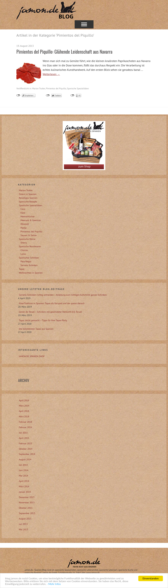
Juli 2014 (23, 464)
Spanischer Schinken (29, 257)
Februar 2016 (25, 427)
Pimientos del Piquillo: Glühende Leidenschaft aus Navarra (64, 51)
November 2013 (27, 502)
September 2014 (27, 454)
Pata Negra (26, 261)
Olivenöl (25, 224)
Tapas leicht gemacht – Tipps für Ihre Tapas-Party (43, 320)
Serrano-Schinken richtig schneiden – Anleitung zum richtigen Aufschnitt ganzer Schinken (63, 294)
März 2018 (24, 416)
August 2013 (25, 518)
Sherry (24, 242)
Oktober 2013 (25, 507)
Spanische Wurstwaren (30, 246)
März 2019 (24, 405)
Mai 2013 (23, 529)
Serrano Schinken (29, 265)
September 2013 (27, 513)
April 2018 (24, 411)
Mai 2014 (23, 475)
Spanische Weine (27, 239)
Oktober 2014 (25, 448)
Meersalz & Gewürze (31, 220)
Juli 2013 (23, 524)
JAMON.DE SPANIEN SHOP (32, 356)
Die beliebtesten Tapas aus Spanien (36, 328)
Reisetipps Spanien (28, 197)
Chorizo (24, 250)
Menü (84, 24)
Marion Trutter (38, 88)
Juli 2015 (23, 432)
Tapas (21, 269)
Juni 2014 (23, 470)
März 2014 (24, 486)
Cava (23, 209)
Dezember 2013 (26, 497)
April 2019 (24, 400)
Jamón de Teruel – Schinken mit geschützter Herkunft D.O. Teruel (50, 311)
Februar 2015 (25, 443)
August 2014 (25, 459)
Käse (23, 212)
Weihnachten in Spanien (30, 272)
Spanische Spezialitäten (78, 88)
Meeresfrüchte (27, 216)
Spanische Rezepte (28, 201)
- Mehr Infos (54, 584)
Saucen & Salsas (29, 235)
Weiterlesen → (51, 74)
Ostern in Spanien (27, 194)
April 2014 (24, 481)
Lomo (23, 253)
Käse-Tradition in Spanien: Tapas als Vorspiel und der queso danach (51, 303)
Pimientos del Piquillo (56, 88)
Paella (24, 227)
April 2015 (24, 438)
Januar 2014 (25, 491)
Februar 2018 (25, 421)
